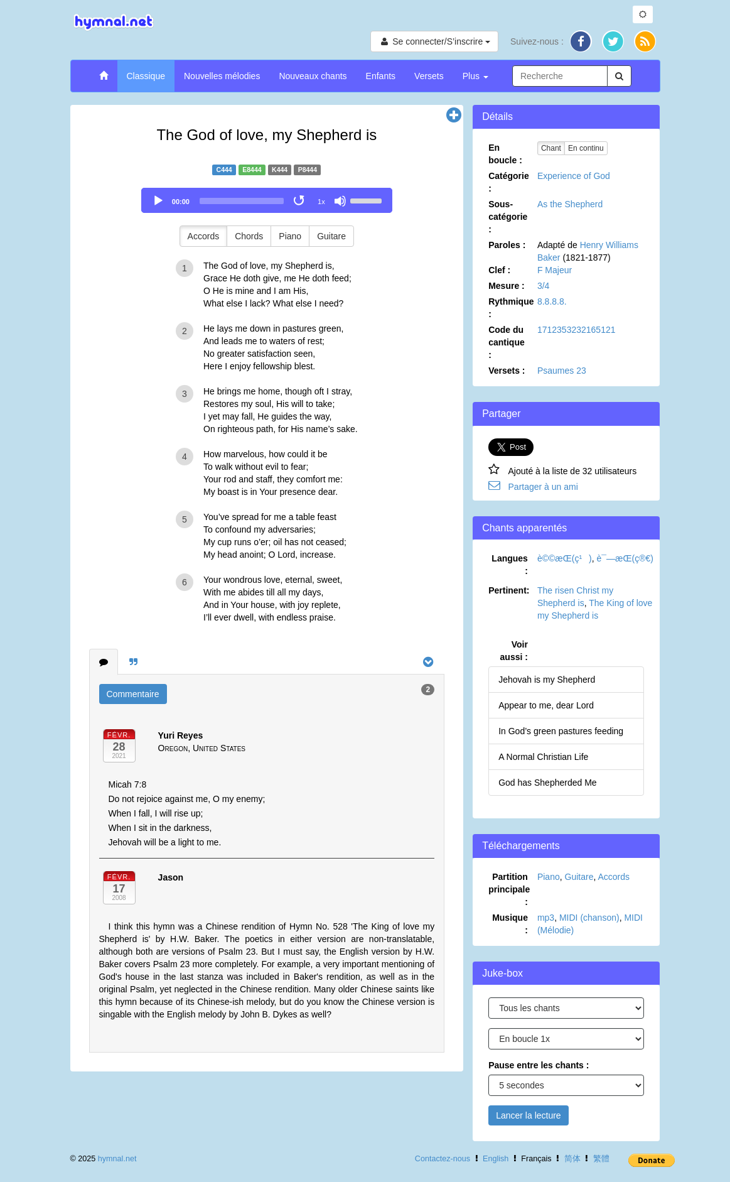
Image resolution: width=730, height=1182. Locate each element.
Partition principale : (509, 889)
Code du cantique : (506, 342)
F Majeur (554, 270)
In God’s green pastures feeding (560, 731)
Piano (290, 236)
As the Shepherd (570, 204)
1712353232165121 (576, 330)
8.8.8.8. (552, 301)
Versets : (506, 371)
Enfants (380, 76)
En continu (586, 148)
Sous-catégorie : (507, 216)
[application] (266, 200)
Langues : (509, 564)
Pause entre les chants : (538, 1065)
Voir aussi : (514, 650)
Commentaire (133, 694)
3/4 (543, 286)
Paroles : (506, 245)
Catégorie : (508, 182)
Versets (429, 76)
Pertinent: (508, 590)
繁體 (601, 1158)
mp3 (545, 918)
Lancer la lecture (528, 1115)
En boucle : (505, 154)
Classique (146, 76)
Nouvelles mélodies (222, 76)
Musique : (510, 924)
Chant (551, 148)
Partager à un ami (543, 487)
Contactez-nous (442, 1158)
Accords (204, 236)
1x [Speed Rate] (321, 201)
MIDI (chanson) (589, 918)
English (495, 1158)
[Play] (158, 201)
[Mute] (340, 201)
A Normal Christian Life (543, 757)
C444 (224, 169)
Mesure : (506, 286)
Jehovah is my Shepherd (546, 680)
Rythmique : (511, 307)
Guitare (331, 236)
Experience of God (573, 176)
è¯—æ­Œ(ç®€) (625, 558)
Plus (475, 76)
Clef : (499, 270)
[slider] (242, 201)
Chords (249, 236)
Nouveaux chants (312, 76)
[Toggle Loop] (300, 201)
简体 (572, 1158)
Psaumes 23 (561, 371)
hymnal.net (117, 1158)
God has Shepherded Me (547, 783)
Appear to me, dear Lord (546, 705)
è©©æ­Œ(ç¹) (564, 558)
